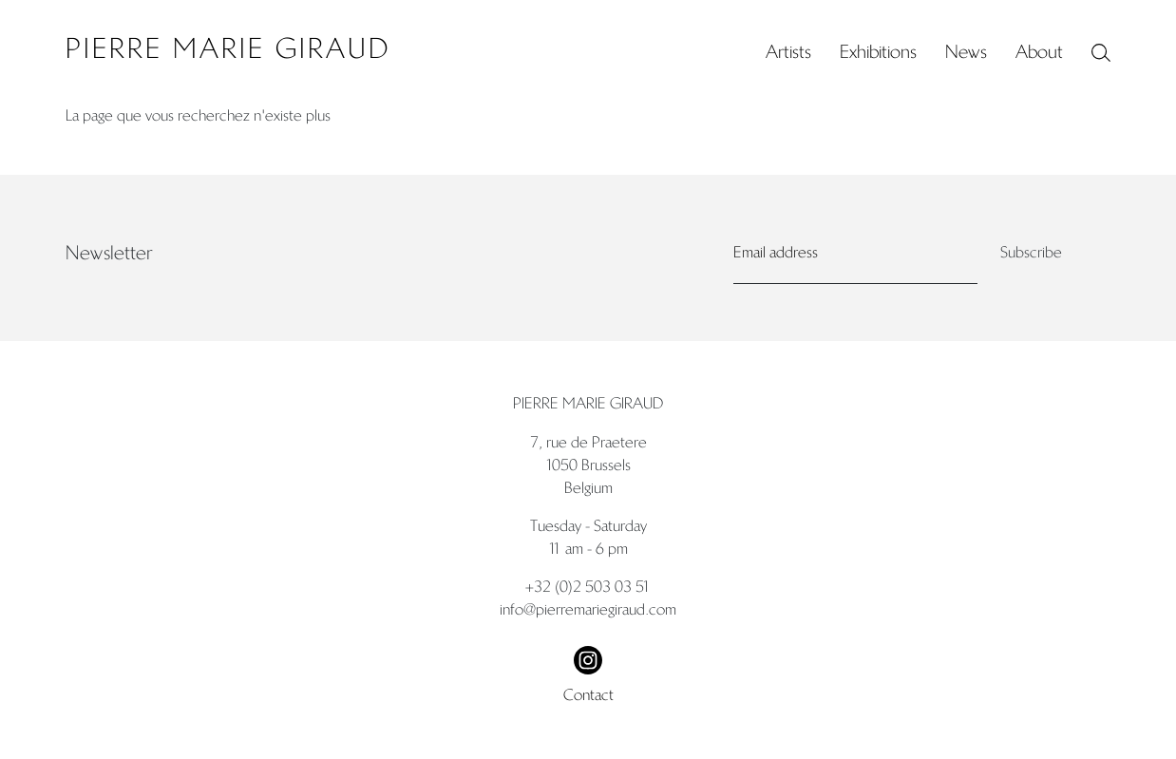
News (966, 52)
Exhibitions (878, 52)
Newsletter (109, 252)
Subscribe (1031, 252)
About (1039, 52)
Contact (588, 695)
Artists (788, 52)
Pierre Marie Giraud (228, 49)
